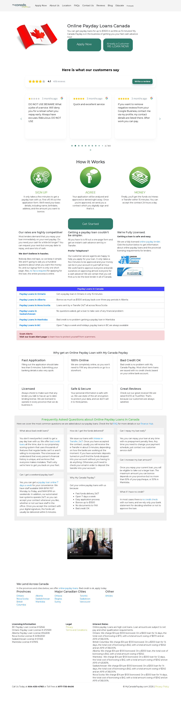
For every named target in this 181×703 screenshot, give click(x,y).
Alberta (39, 596)
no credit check (150, 499)
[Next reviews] (159, 119)
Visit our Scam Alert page (33, 336)
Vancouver (85, 601)
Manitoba (40, 601)
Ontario (20, 596)
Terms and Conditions (76, 630)
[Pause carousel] (90, 150)
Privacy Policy (162, 686)
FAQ (115, 423)
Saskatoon (85, 598)
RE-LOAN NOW (118, 45)
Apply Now (84, 44)
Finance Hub (147, 423)
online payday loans (68, 588)
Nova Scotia (22, 598)
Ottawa (58, 596)
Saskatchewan (43, 598)
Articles (109, 596)
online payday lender (150, 241)
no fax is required (38, 271)
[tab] (72, 145)
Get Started (90, 224)
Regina (58, 598)
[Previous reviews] (21, 119)
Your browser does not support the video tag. (90, 542)
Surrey (58, 601)
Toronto (84, 596)
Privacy (69, 627)
